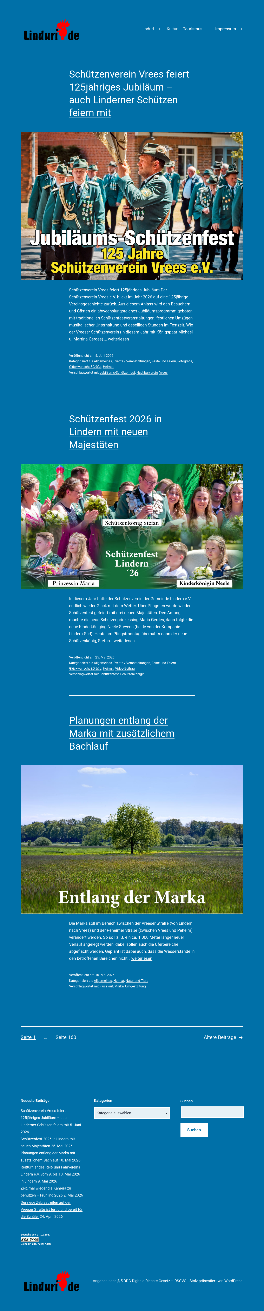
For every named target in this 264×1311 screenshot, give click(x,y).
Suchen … (188, 1101)
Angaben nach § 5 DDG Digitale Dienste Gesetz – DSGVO (139, 1281)
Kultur (172, 28)
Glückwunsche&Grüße (85, 367)
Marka (119, 986)
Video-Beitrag (125, 668)
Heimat (108, 367)
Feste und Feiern (164, 361)
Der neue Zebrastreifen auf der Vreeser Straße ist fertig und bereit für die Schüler (51, 1209)
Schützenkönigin (132, 674)
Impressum (225, 28)
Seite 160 (66, 1037)
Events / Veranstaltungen (131, 361)
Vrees (163, 373)
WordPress (233, 1281)
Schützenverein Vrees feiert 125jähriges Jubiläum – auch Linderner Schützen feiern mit (45, 1117)
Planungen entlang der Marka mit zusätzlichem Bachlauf (121, 733)
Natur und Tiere (137, 981)
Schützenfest (109, 674)
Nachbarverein (147, 373)
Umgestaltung (135, 986)
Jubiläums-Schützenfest (117, 373)
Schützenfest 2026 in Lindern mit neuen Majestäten (115, 432)
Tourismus (192, 28)
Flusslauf (106, 986)
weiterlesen (118, 339)
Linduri (147, 28)
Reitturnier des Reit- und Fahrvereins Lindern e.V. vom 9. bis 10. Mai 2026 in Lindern (50, 1174)
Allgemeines (103, 361)
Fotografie (184, 361)
